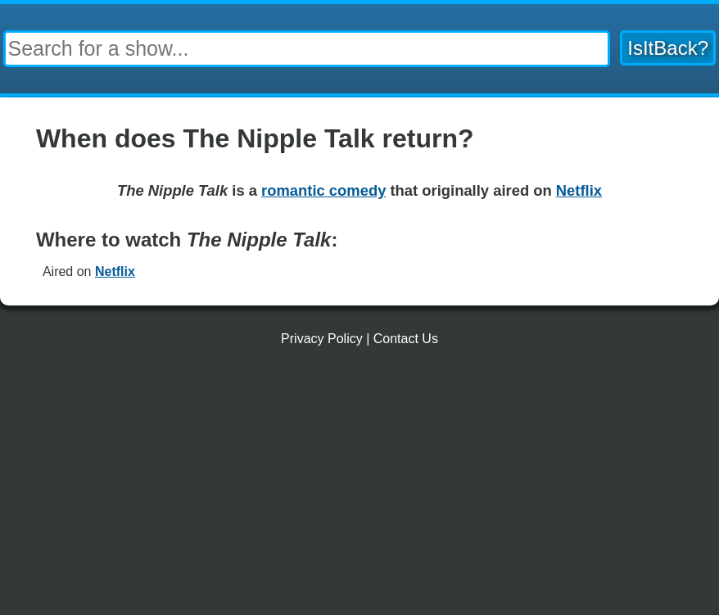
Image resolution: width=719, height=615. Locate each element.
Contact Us (405, 339)
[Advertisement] (359, 487)
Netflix (115, 271)
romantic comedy (323, 190)
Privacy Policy (322, 339)
